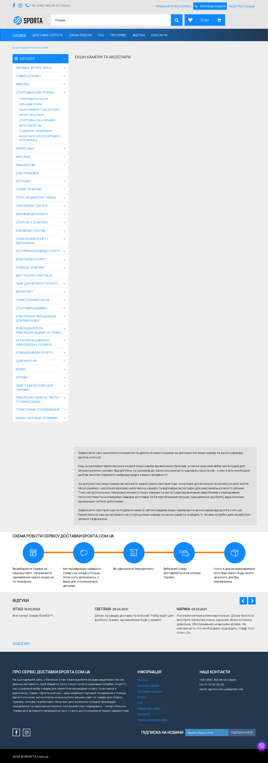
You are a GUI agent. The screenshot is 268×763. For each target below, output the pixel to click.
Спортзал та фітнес (32, 222)
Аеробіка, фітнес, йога (33, 68)
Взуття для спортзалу (34, 276)
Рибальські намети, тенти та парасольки (37, 399)
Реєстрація (246, 6)
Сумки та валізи (29, 189)
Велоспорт (25, 291)
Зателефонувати (209, 6)
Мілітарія (23, 157)
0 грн (205, 20)
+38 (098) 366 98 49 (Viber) (50, 5)
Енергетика (25, 148)
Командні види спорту (34, 352)
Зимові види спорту (32, 214)
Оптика (22, 377)
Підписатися (242, 732)
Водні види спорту (31, 259)
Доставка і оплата (48, 35)
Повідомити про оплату (173, 6)
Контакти (159, 35)
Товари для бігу (28, 76)
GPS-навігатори (30, 104)
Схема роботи (80, 35)
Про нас (142, 679)
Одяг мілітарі (26, 361)
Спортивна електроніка (35, 92)
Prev (243, 601)
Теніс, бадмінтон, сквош (36, 197)
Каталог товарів (148, 685)
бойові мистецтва (30, 231)
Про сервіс (118, 35)
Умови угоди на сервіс (152, 719)
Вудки (20, 369)
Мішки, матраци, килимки (36, 418)
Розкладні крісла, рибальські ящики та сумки (38, 330)
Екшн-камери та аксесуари (39, 109)
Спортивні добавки (31, 308)
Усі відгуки (21, 643)
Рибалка (22, 84)
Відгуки (139, 35)
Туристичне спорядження (37, 409)
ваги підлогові (30, 125)
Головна (19, 35)
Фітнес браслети (31, 115)
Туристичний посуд (32, 300)
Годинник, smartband (35, 131)
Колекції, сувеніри (30, 267)
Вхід (232, 6)
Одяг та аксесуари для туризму (34, 387)
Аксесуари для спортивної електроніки (39, 138)
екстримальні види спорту (38, 251)
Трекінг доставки (149, 708)
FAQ (101, 35)
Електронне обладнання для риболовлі (36, 318)
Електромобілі (27, 173)
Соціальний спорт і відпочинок (32, 241)
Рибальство (26, 165)
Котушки (23, 181)
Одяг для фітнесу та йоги (36, 283)
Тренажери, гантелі (31, 206)
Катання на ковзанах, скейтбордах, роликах (34, 342)
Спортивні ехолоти (33, 99)
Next (252, 601)
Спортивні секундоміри (37, 120)
